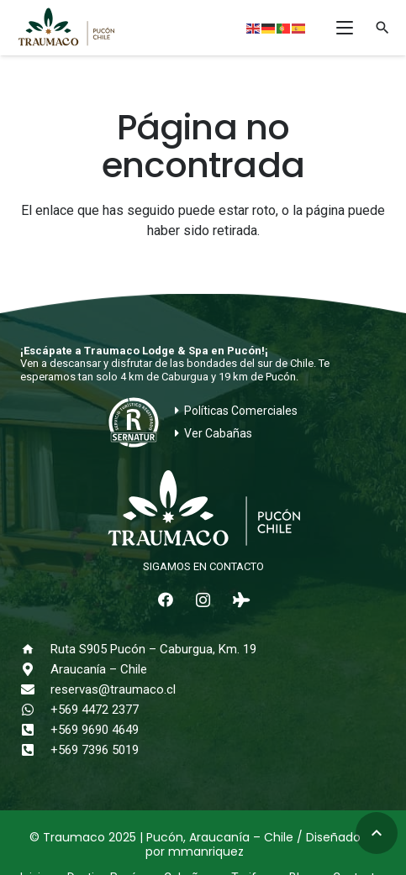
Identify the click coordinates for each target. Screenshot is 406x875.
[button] (344, 27)
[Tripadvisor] (241, 600)
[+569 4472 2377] (35, 709)
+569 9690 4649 (94, 729)
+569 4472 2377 (94, 709)
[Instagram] (203, 600)
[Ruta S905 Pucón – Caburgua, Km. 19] (35, 649)
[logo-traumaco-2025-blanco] (203, 510)
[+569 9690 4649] (35, 729)
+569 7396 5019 (94, 749)
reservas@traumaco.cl (113, 689)
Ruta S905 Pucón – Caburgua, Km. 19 (153, 649)
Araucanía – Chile (98, 669)
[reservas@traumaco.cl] (35, 689)
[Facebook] (165, 600)
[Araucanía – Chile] (35, 669)
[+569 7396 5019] (35, 750)
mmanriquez (206, 851)
